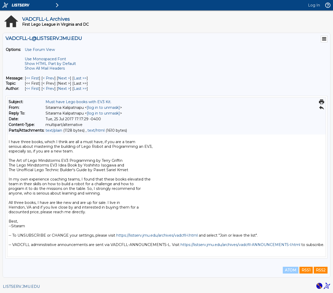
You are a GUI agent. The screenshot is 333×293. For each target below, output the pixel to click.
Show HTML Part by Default (50, 63)
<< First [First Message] (32, 78)
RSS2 (320, 270)
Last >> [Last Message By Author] (80, 88)
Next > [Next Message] (64, 78)
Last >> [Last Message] (80, 78)
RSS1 (306, 270)
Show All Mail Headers (45, 68)
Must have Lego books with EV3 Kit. (78, 101)
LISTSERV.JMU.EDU (21, 286)
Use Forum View (40, 49)
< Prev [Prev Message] (48, 78)
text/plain (54, 130)
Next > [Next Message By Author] (64, 88)
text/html (96, 130)
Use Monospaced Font (45, 59)
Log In (314, 5)
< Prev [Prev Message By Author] (48, 88)
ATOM (290, 270)
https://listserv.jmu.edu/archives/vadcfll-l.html (157, 235)
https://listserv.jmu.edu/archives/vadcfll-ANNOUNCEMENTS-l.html (240, 244)
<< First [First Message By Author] (32, 88)
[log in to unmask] (103, 107)
